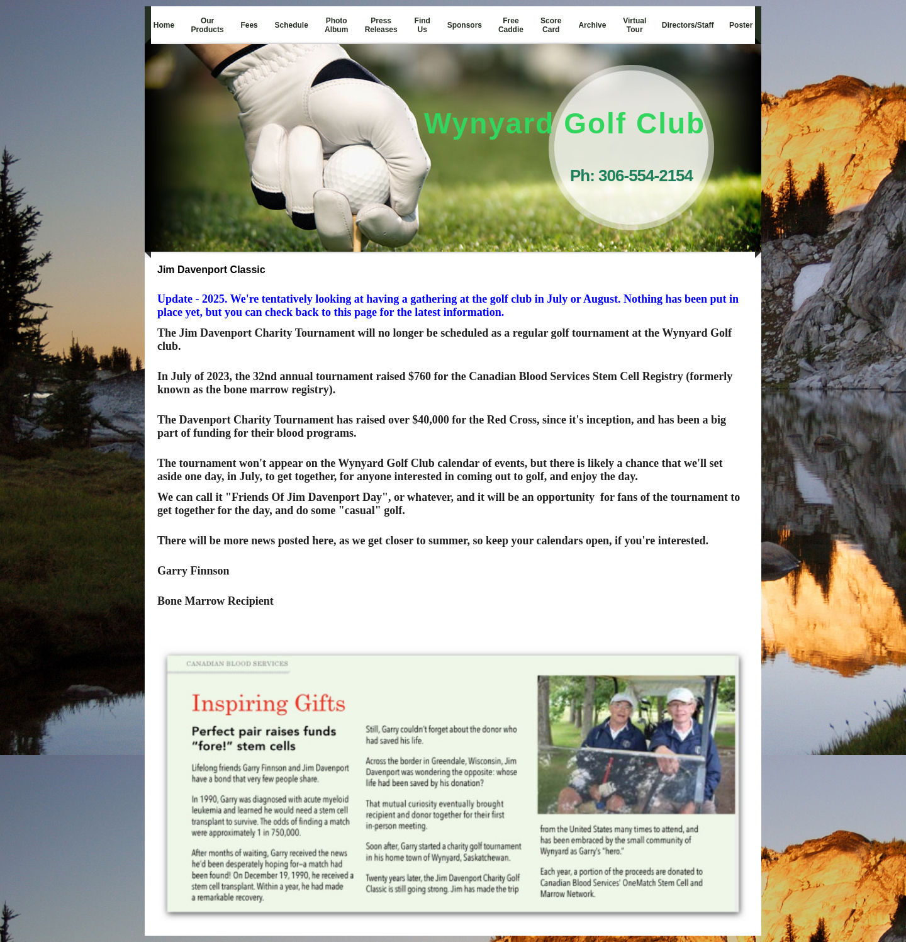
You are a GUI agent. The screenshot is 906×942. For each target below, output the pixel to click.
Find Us (422, 25)
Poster (740, 25)
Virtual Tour (634, 25)
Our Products (207, 25)
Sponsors (464, 25)
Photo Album (336, 25)
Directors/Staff (688, 25)
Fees (248, 25)
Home (164, 25)
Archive (592, 25)
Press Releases (381, 25)
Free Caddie (510, 25)
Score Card (550, 25)
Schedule (291, 25)
